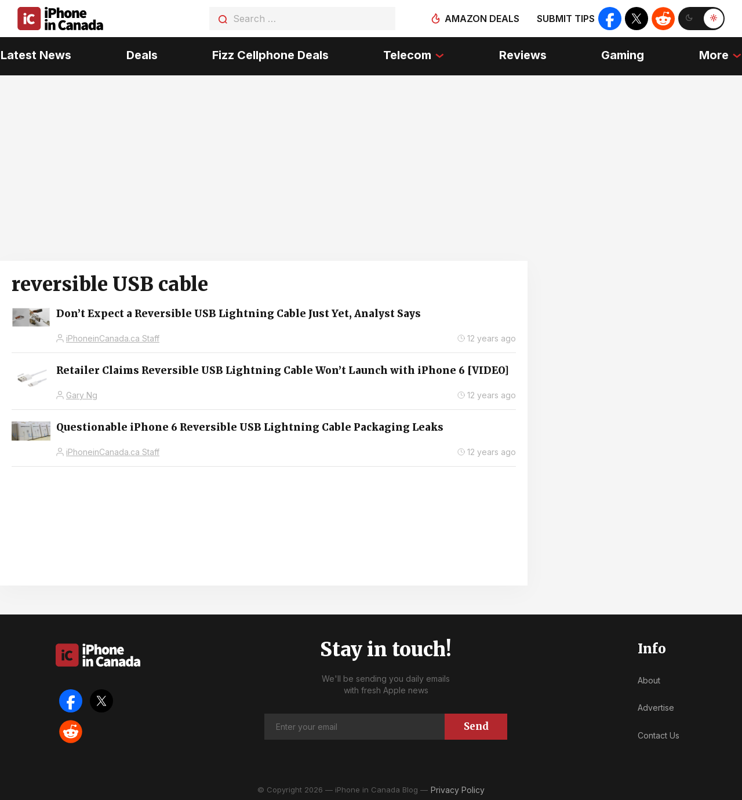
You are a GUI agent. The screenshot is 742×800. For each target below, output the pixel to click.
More (714, 55)
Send (476, 724)
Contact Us (658, 734)
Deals (141, 55)
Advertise (656, 706)
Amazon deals (482, 18)
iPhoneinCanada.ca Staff (112, 337)
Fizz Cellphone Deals (270, 55)
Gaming (623, 55)
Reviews (523, 55)
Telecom (407, 55)
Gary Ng (81, 394)
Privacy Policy (458, 788)
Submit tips (566, 18)
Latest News (35, 55)
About (649, 679)
